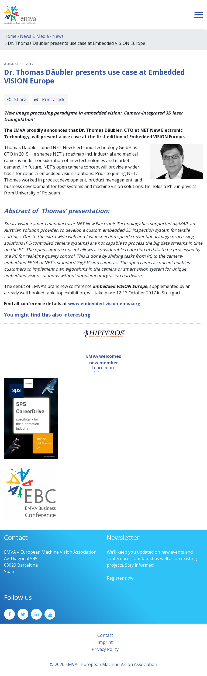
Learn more (103, 368)
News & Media (34, 36)
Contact (105, 635)
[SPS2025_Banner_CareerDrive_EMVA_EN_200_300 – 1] (31, 418)
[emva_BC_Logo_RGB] (31, 492)
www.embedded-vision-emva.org (104, 304)
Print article (49, 99)
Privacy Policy (105, 649)
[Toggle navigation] (198, 15)
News (58, 36)
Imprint (105, 642)
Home (10, 36)
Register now (120, 578)
